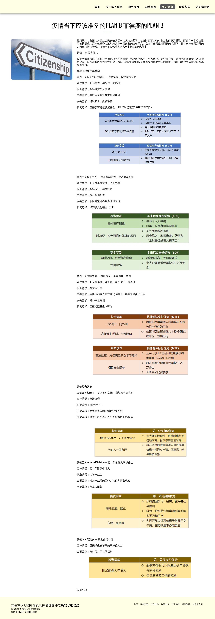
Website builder (31, 611)
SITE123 (20, 611)
